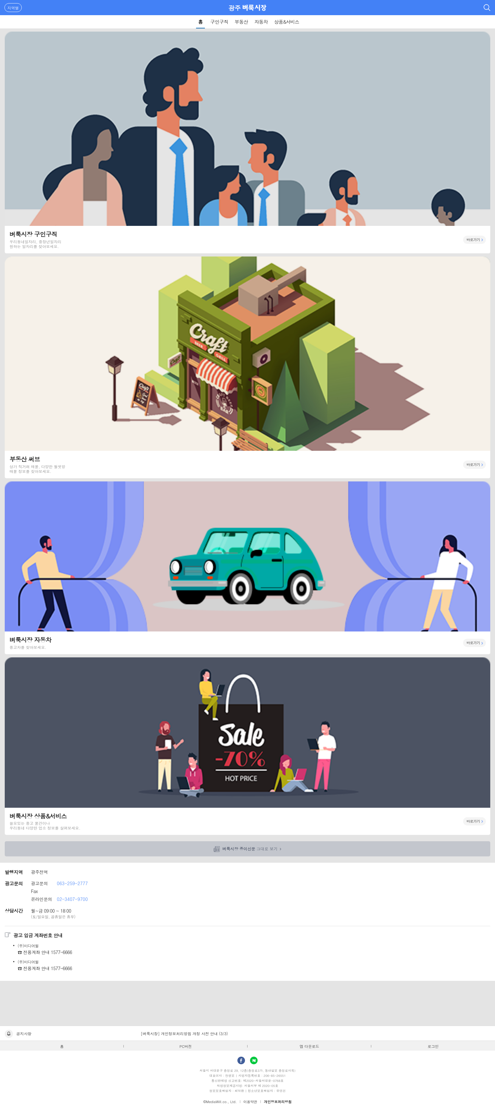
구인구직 (219, 21)
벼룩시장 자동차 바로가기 (247, 567)
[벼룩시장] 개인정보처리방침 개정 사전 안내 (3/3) (184, 1033)
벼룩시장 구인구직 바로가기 (247, 142)
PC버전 (186, 1046)
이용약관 (250, 1101)
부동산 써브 (247, 367)
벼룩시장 (254, 7)
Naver (254, 1060)
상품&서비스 (286, 21)
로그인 (433, 1046)
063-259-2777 (72, 883)
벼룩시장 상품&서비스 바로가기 (247, 746)
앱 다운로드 (309, 1046)
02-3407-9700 (72, 899)
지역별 (13, 7)
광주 (235, 7)
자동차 (261, 21)
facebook (241, 1060)
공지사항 (24, 1033)
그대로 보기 (249, 849)
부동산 (241, 21)
